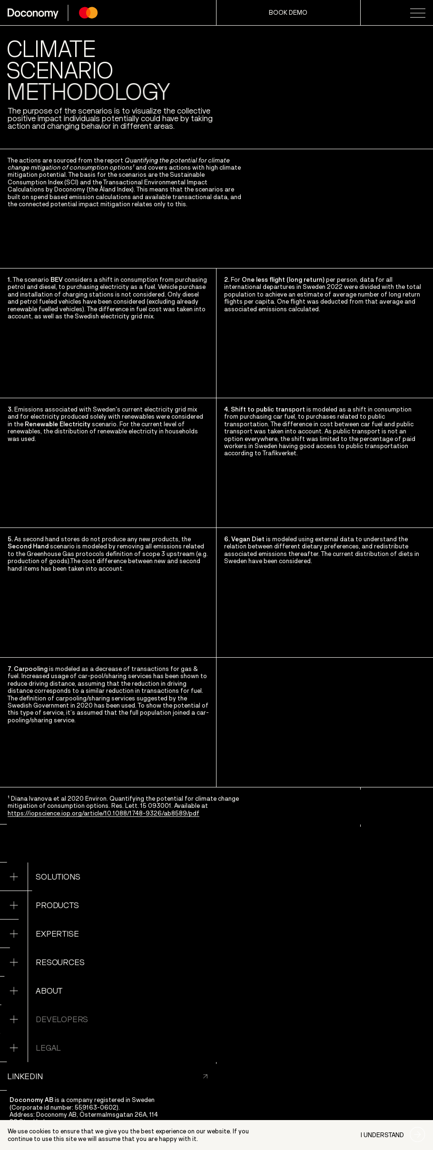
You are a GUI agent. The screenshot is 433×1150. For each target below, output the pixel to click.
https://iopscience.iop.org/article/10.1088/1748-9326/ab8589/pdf (103, 813)
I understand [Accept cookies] (382, 1135)
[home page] (53, 13)
